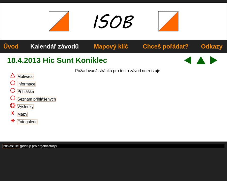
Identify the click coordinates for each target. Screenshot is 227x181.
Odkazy (211, 46)
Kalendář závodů (54, 46)
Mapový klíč (111, 46)
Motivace (25, 76)
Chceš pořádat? (165, 46)
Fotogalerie (27, 122)
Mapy (22, 114)
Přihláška (25, 91)
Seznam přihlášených (36, 99)
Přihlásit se (11, 146)
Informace (26, 84)
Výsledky (25, 107)
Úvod (10, 46)
